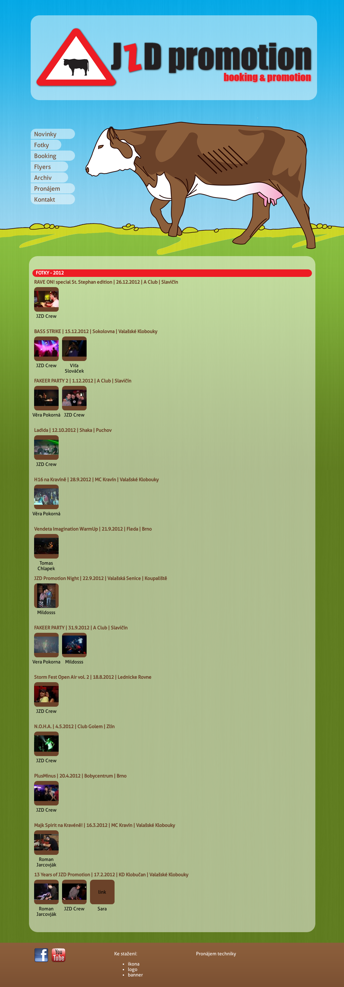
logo (132, 969)
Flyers (42, 166)
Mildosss (46, 612)
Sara (102, 908)
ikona (133, 964)
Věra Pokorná (46, 415)
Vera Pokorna (46, 661)
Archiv (43, 177)
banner (135, 974)
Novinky (45, 134)
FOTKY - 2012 (50, 273)
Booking (45, 155)
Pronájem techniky (216, 953)
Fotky (41, 144)
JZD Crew (46, 316)
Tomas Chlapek (46, 565)
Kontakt (44, 199)
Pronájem (47, 188)
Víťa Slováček (74, 368)
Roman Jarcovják (46, 862)
